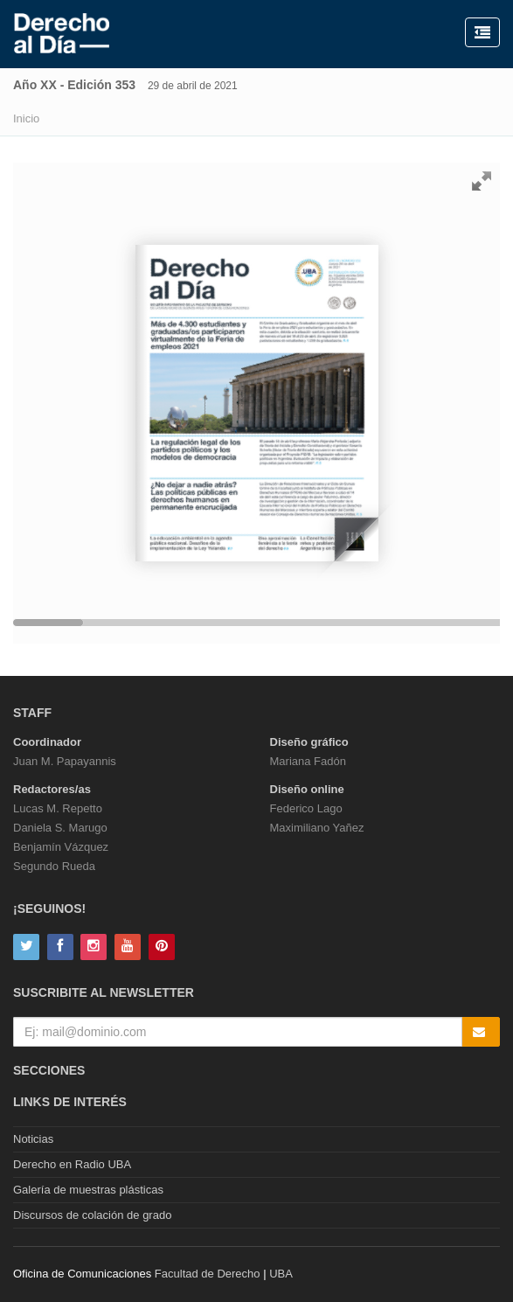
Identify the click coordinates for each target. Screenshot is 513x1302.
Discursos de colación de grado (92, 1215)
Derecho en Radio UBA (72, 1164)
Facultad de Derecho (207, 1273)
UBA (281, 1273)
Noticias (33, 1138)
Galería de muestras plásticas (88, 1189)
